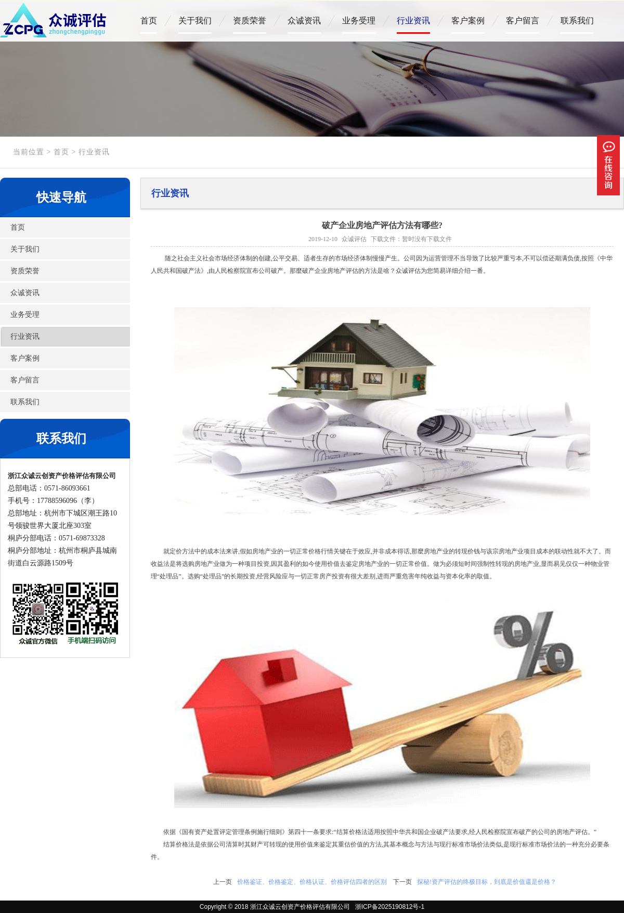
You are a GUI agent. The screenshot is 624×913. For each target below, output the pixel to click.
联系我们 (577, 20)
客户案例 (468, 20)
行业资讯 (413, 20)
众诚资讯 (304, 20)
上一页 (222, 881)
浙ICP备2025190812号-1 (388, 906)
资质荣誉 (249, 20)
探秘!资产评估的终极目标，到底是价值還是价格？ (486, 881)
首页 (148, 20)
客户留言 (522, 20)
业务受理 (358, 20)
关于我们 (195, 20)
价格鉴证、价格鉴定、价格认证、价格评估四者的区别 (312, 881)
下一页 (402, 881)
